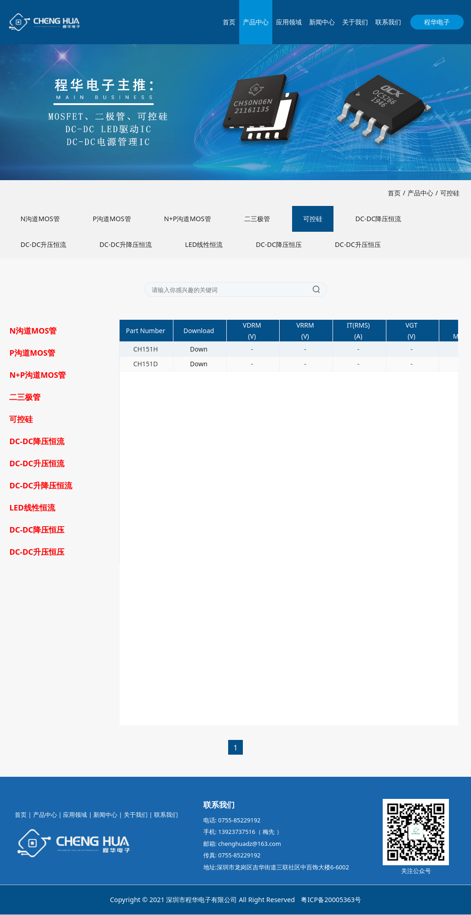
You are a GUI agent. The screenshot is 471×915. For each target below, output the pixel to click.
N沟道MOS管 (39, 219)
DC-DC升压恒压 (358, 244)
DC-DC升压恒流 (43, 244)
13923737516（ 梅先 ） (250, 832)
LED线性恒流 (204, 244)
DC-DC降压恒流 (379, 219)
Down (198, 349)
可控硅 (450, 193)
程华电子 (437, 22)
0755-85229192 (239, 820)
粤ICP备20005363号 (331, 900)
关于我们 (355, 22)
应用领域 (289, 22)
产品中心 (256, 22)
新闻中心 (322, 22)
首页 (229, 22)
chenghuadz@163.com (249, 844)
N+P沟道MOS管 (187, 219)
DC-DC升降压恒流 (125, 244)
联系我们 (388, 22)
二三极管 (257, 219)
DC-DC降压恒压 (279, 244)
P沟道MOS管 (112, 219)
